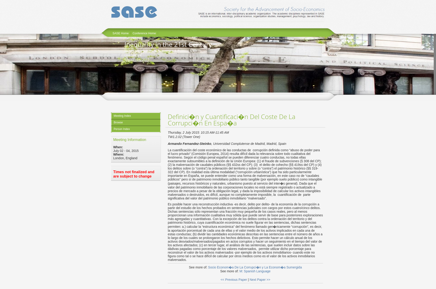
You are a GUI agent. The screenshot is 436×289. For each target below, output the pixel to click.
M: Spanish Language (255, 271)
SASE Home (121, 33)
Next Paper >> (260, 279)
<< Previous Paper (234, 279)
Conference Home (144, 33)
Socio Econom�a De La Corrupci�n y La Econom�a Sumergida (255, 267)
